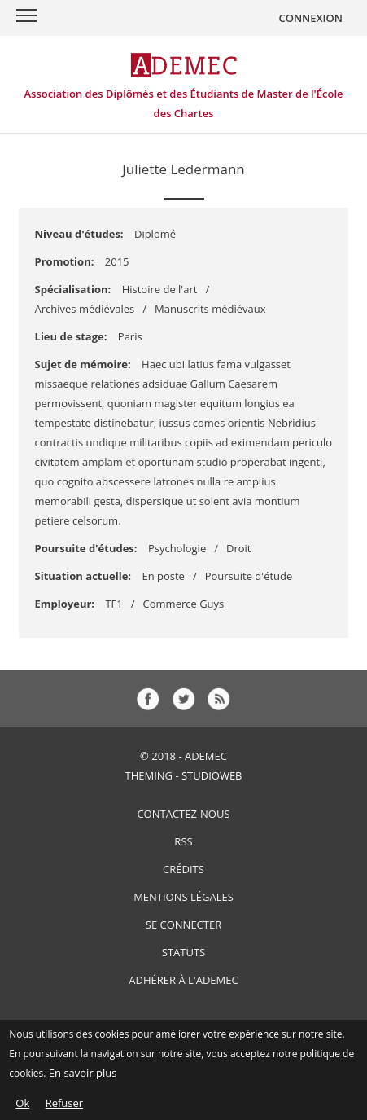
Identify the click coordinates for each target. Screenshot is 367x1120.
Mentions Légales (183, 896)
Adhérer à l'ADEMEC (183, 980)
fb (148, 699)
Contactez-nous (183, 813)
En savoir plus (83, 1077)
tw (184, 699)
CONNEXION (310, 18)
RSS (183, 841)
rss (219, 699)
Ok (22, 1107)
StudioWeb (211, 775)
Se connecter (183, 924)
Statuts (183, 952)
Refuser (64, 1107)
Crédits (183, 869)
